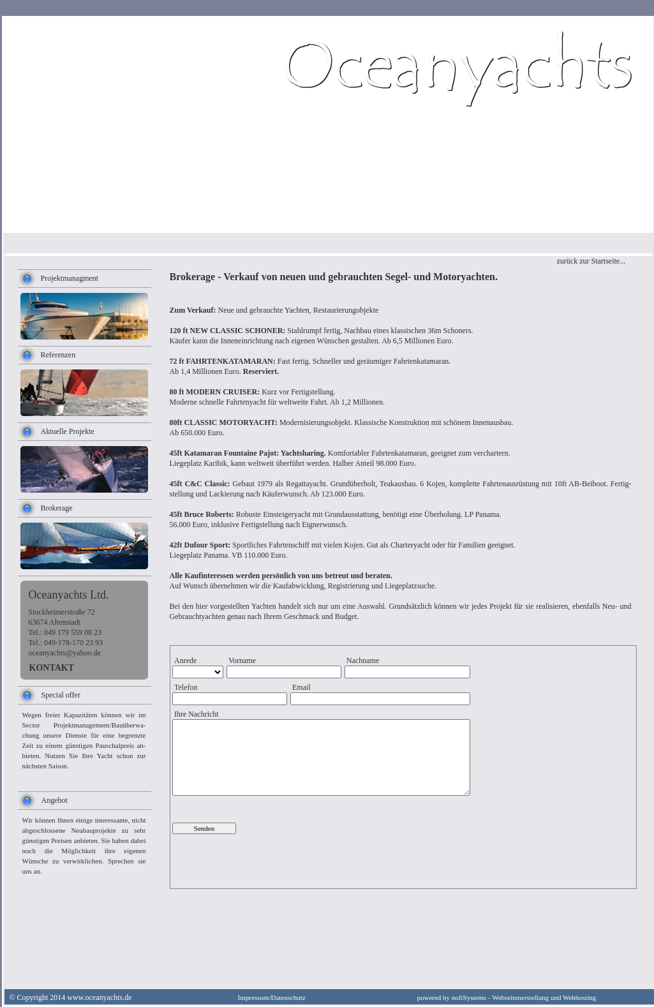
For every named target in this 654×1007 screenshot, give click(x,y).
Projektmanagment (70, 278)
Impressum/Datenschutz (272, 997)
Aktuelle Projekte (67, 431)
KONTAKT (52, 668)
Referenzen (58, 354)
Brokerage (57, 508)
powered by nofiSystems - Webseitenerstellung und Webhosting (507, 997)
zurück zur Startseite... (591, 261)
